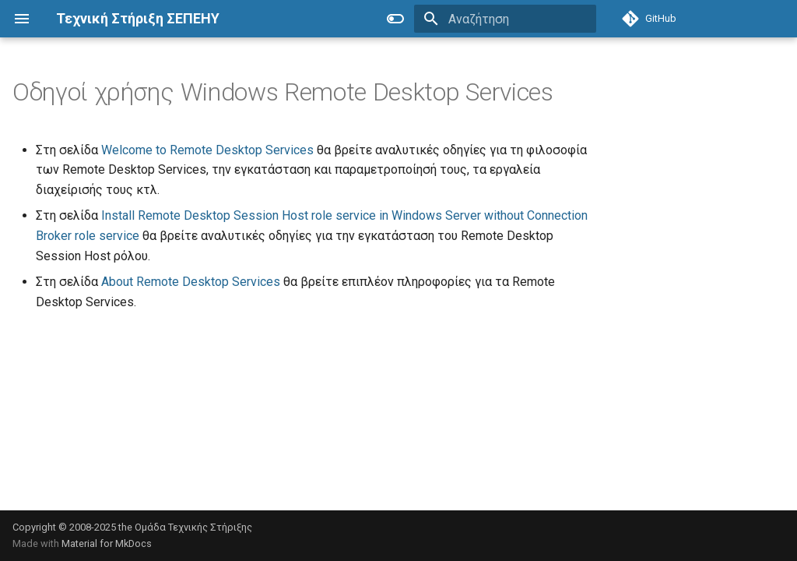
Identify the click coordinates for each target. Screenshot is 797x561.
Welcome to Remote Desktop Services (207, 150)
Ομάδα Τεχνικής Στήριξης (193, 527)
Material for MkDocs (106, 543)
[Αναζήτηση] (505, 19)
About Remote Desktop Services (190, 281)
